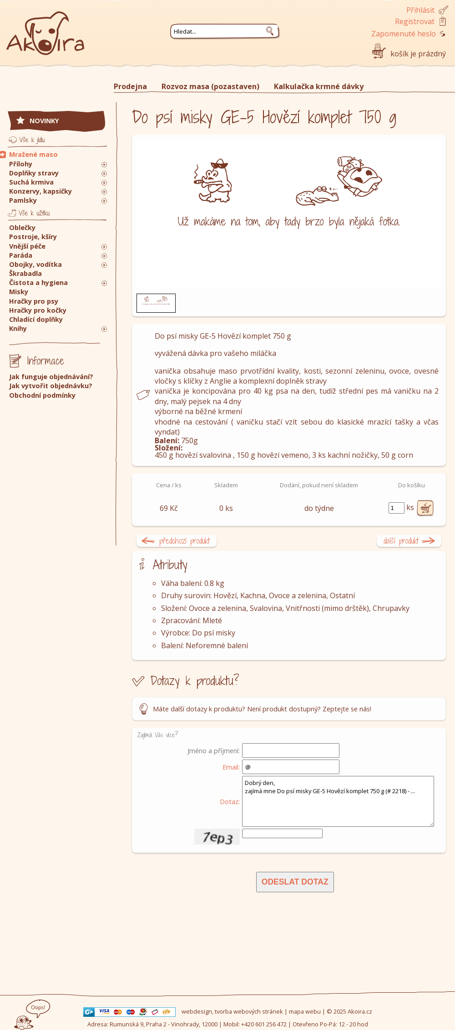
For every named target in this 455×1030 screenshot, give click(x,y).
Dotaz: (230, 801)
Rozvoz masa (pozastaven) (210, 86)
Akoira (45, 28)
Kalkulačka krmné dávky (319, 86)
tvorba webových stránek (249, 1011)
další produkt (401, 540)
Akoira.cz (360, 1011)
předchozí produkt (184, 540)
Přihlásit (420, 10)
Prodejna (130, 86)
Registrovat (415, 21)
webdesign (197, 1011)
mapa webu (305, 1011)
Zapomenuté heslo (403, 34)
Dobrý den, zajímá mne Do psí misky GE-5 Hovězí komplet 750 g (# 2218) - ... (338, 801)
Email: (231, 766)
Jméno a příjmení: (213, 750)
